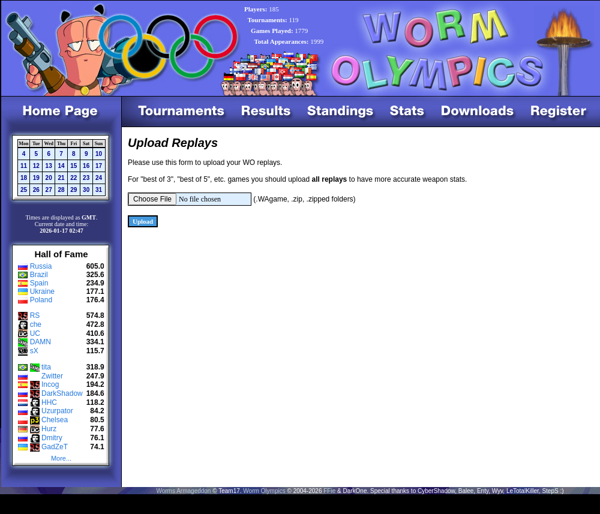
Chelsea (54, 420)
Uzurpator (57, 411)
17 (98, 166)
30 (86, 190)
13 (49, 166)
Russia (41, 266)
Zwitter (52, 376)
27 (49, 190)
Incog (50, 384)
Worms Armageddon (183, 491)
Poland (41, 300)
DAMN (40, 342)
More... (61, 458)
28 (61, 190)
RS (35, 315)
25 (23, 190)
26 (36, 190)
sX (34, 351)
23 (86, 178)
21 (61, 178)
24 (98, 178)
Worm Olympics (264, 491)
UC (35, 333)
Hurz (48, 429)
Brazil (39, 274)
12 (36, 166)
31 (98, 190)
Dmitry (51, 438)
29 (73, 190)
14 (61, 166)
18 (23, 178)
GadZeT (54, 447)
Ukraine (42, 291)
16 (86, 166)
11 (23, 166)
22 (73, 178)
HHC (49, 402)
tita (46, 367)
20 (49, 178)
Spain (39, 283)
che (35, 324)
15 (73, 166)
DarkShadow (62, 393)
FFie (329, 491)
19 (36, 178)
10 (98, 154)
